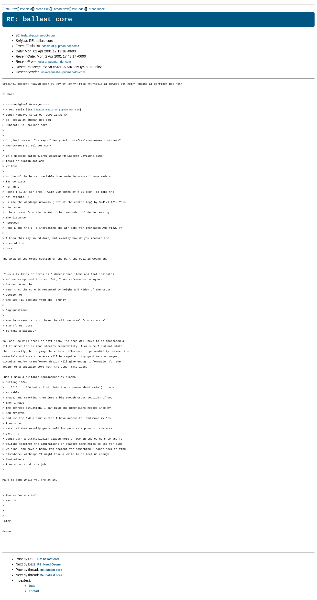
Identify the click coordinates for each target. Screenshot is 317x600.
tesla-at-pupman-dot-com (38, 35)
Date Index (78, 9)
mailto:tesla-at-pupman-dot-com (57, 110)
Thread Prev (42, 9)
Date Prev (10, 9)
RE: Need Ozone (49, 564)
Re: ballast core (48, 559)
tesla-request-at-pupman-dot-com (63, 72)
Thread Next (60, 9)
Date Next (25, 9)
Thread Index (96, 9)
